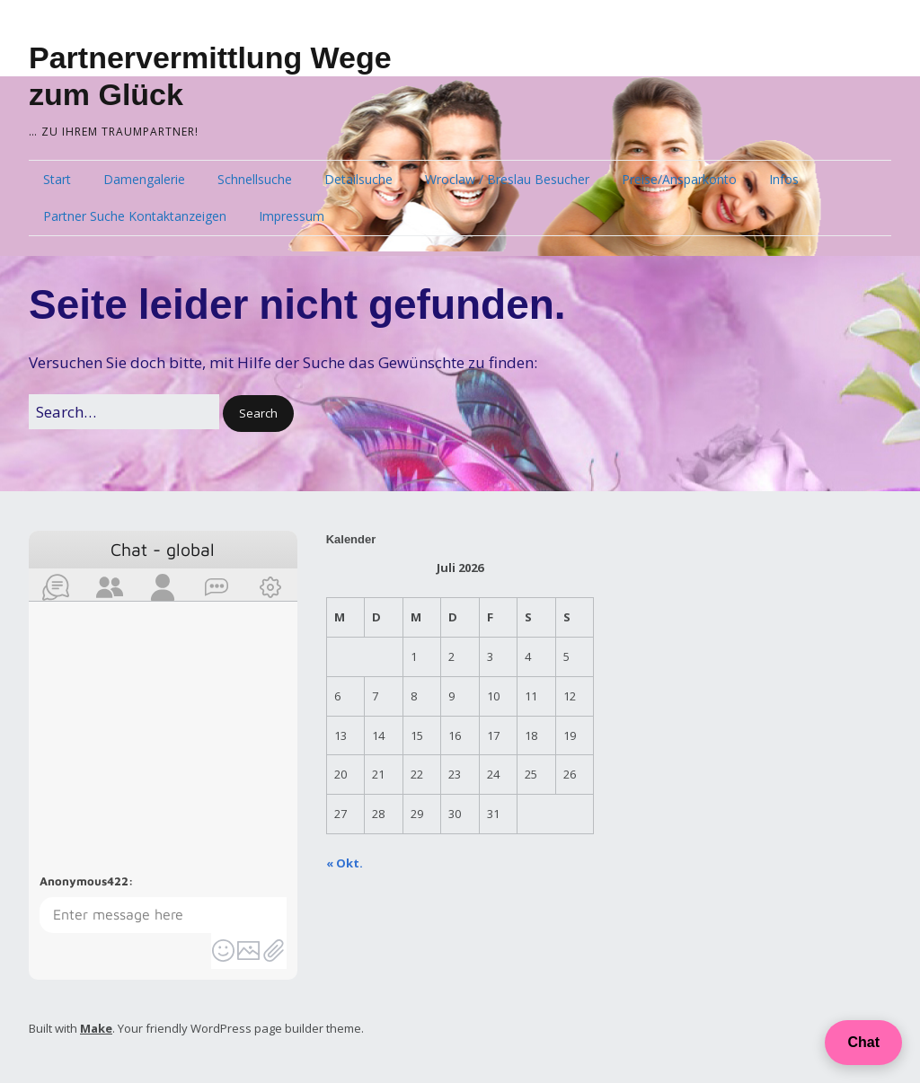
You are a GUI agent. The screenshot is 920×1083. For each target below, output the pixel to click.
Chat (863, 1042)
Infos (784, 179)
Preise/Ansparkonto (679, 179)
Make (96, 1028)
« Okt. (344, 863)
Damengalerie (144, 179)
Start (57, 179)
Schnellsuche (254, 179)
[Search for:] (124, 411)
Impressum (291, 216)
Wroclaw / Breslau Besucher (507, 179)
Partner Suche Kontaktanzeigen (134, 216)
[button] (258, 413)
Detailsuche (358, 179)
